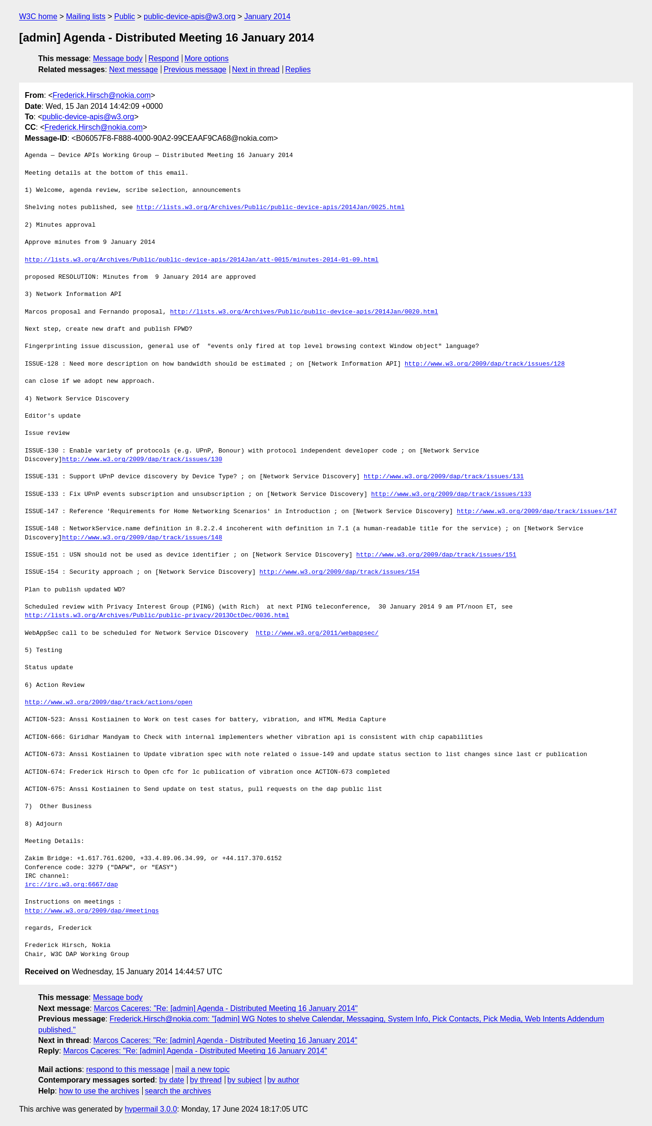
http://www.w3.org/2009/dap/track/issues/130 (142, 459)
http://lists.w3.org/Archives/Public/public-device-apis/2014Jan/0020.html (304, 312)
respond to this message (127, 1069)
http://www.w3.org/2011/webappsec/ (317, 633)
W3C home (38, 16)
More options (207, 58)
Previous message (195, 69)
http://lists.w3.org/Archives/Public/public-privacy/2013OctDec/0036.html (157, 615)
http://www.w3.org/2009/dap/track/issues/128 (485, 364)
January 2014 (267, 16)
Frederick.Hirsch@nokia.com (102, 95)
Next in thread (256, 69)
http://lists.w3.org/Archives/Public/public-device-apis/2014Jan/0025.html (271, 207)
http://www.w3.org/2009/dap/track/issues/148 (142, 538)
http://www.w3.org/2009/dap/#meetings (92, 911)
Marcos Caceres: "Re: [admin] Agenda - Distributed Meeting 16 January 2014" (226, 1008)
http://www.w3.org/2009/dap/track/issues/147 (537, 511)
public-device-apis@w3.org (189, 16)
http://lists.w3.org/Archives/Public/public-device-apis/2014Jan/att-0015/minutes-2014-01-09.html (202, 260)
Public (124, 16)
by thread (206, 1080)
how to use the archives (99, 1091)
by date (171, 1080)
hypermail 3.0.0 (151, 1109)
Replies (298, 69)
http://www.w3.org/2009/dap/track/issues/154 (339, 572)
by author (283, 1080)
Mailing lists (85, 16)
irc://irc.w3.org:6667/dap (71, 885)
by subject (244, 1080)
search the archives (178, 1091)
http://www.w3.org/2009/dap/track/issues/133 (451, 494)
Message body (118, 58)
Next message (133, 69)
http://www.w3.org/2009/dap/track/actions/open (108, 702)
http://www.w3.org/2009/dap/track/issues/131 (444, 477)
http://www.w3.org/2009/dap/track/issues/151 (436, 555)
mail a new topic (202, 1069)
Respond (163, 58)
